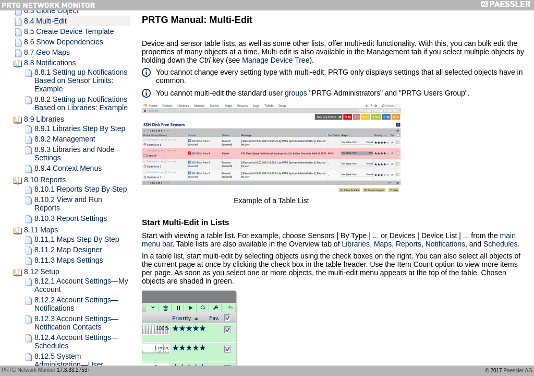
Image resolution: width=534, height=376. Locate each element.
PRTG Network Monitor (28, 370)
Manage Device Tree (275, 60)
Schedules (500, 244)
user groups (288, 93)
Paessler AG (517, 370)
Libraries (356, 244)
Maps (383, 244)
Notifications (445, 244)
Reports (408, 244)
